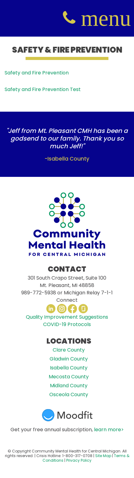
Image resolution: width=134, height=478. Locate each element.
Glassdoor (83, 308)
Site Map (103, 455)
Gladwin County (69, 358)
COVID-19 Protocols (67, 324)
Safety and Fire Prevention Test (43, 89)
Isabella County (68, 367)
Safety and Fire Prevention (37, 72)
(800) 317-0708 (69, 18)
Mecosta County (69, 376)
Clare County (69, 349)
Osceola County (68, 394)
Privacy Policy (78, 460)
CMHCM (18, 18)
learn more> (109, 429)
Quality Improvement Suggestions (67, 317)
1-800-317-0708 (77, 455)
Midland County (68, 385)
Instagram (62, 308)
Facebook (72, 308)
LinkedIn (51, 308)
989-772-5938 (38, 292)
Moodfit (67, 415)
